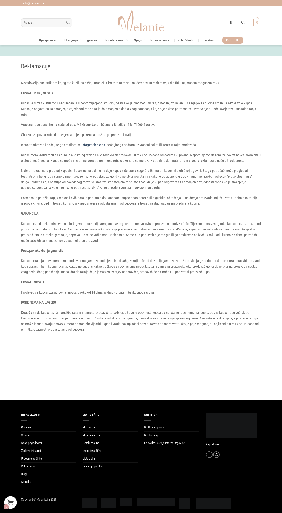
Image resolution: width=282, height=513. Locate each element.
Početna (26, 427)
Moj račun (89, 427)
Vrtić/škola (187, 40)
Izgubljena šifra (92, 451)
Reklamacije (28, 466)
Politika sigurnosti (155, 427)
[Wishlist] (243, 22)
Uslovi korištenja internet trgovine (164, 443)
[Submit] (68, 22)
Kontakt (26, 482)
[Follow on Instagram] (216, 454)
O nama (25, 435)
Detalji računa (91, 443)
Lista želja (89, 458)
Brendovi (209, 40)
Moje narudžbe (92, 435)
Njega (139, 40)
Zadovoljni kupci (31, 451)
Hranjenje (72, 40)
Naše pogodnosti (31, 443)
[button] (231, 22)
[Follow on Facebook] (209, 454)
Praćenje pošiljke (31, 458)
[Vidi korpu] (257, 23)
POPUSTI (232, 40)
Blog (24, 474)
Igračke (93, 40)
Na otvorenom (116, 40)
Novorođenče (161, 40)
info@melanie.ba (93, 145)
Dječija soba (49, 40)
